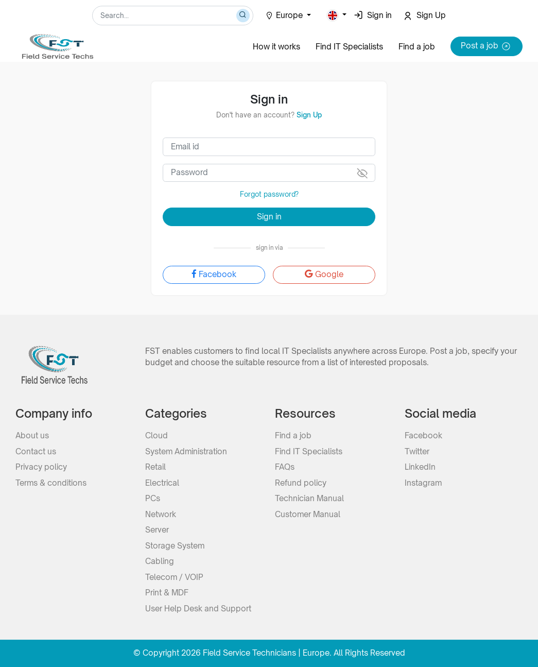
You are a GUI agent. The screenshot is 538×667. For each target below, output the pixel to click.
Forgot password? (269, 194)
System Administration (186, 451)
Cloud (156, 435)
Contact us (35, 451)
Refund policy (300, 483)
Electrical (162, 483)
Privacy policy (41, 467)
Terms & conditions (50, 483)
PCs (152, 498)
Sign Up (309, 115)
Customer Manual (307, 514)
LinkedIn (420, 467)
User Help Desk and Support (198, 608)
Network (160, 514)
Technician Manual (309, 498)
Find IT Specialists (349, 47)
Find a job (416, 47)
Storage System (174, 546)
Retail (155, 467)
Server (157, 530)
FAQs (284, 467)
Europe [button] (285, 15)
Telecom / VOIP (174, 577)
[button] (336, 15)
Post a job (487, 46)
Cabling (159, 561)
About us (32, 435)
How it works (276, 47)
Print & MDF (166, 592)
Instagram (423, 483)
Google (324, 274)
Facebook (214, 274)
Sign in (269, 216)
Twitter (417, 451)
